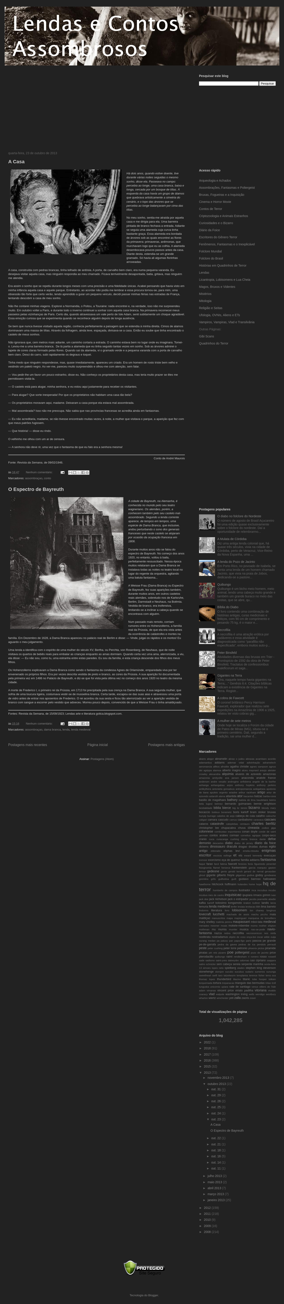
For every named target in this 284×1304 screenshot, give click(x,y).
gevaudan (270, 871)
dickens (204, 846)
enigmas (269, 850)
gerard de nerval (254, 871)
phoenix (252, 948)
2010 (208, 1219)
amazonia (204, 778)
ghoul (202, 875)
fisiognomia (205, 867)
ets (240, 855)
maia (273, 914)
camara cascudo (218, 819)
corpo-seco (269, 835)
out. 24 (216, 1113)
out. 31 (216, 1089)
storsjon (219, 971)
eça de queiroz (231, 860)
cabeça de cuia (245, 815)
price (273, 952)
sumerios (260, 971)
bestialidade (205, 808)
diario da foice (265, 843)
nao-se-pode (258, 929)
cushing (234, 839)
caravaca (258, 819)
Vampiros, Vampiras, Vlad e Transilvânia (226, 322)
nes (266, 933)
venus (255, 986)
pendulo (261, 944)
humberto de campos (225, 890)
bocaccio (204, 812)
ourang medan (207, 940)
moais (224, 925)
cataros (203, 823)
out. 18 (216, 1150)
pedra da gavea (227, 944)
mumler (233, 929)
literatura (216, 910)
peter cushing (215, 948)
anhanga (204, 785)
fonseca (225, 867)
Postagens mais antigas (166, 745)
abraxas (250, 759)
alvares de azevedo (248, 774)
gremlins (203, 879)
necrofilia (238, 933)
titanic (246, 979)
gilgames (241, 875)
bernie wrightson (265, 803)
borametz (226, 812)
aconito (272, 759)
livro (227, 910)
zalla (237, 998)
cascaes (270, 819)
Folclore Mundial (210, 251)
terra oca (271, 975)
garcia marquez (258, 867)
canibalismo (245, 819)
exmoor (203, 860)
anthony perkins (266, 785)
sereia (236, 964)
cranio (203, 839)
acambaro (261, 759)
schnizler (211, 964)
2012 (208, 1208)
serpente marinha (252, 964)
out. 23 (216, 1119)
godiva (250, 875)
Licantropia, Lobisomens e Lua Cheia (224, 279)
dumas (263, 846)
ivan (273, 895)
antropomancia (244, 789)
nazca (218, 933)
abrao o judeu (237, 759)
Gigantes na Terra (229, 675)
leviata (241, 906)
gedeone (213, 871)
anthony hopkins (244, 785)
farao (209, 863)
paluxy (224, 940)
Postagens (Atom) (102, 759)
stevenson (269, 967)
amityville (217, 778)
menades (204, 925)
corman (234, 835)
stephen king (254, 967)
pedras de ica (247, 944)
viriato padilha (244, 990)
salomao (244, 960)
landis (265, 902)
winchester (222, 998)
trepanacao (228, 983)
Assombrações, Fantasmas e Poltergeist (227, 187)
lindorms (203, 910)
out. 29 (216, 1095)
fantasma (268, 860)
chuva (242, 827)
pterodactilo (206, 956)
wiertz (212, 998)
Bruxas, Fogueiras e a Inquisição (221, 194)
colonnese (206, 831)
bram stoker (258, 812)
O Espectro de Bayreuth (36, 489)
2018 (208, 1048)
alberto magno (231, 770)
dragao (243, 846)
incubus (203, 895)
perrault (271, 944)
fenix (250, 864)
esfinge (228, 855)
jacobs (252, 899)
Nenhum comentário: (39, 472)
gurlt (233, 879)
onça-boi (251, 937)
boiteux (216, 812)
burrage (211, 816)
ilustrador (244, 890)
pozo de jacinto (259, 952)
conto (47, 478)
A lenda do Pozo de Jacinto (236, 562)
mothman (204, 929)
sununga (271, 971)
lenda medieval (80, 729)
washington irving (236, 994)
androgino (233, 781)
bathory (232, 800)
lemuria (203, 906)
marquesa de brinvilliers (262, 918)
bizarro (254, 808)
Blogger (153, 1295)
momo (254, 925)
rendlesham (240, 956)
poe (230, 952)
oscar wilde (263, 937)
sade (201, 960)
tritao (268, 983)
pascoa (257, 940)
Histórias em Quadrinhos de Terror (223, 265)
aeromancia (205, 766)
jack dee (203, 899)
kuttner (256, 903)
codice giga (269, 828)
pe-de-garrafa (207, 944)
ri (248, 956)
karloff (210, 903)
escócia (217, 855)
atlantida (231, 796)
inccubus (262, 890)
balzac (258, 796)
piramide (270, 948)
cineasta (253, 827)
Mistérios (205, 294)
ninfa (273, 933)
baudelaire (262, 800)
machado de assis (238, 914)
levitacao (250, 906)
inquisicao (233, 895)
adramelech (269, 762)
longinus (271, 910)
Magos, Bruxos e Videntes (217, 286)
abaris (202, 759)
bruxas (271, 812)
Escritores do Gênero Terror (218, 237)
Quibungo (224, 584)
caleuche (271, 816)
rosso (263, 956)
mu (214, 929)
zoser (253, 998)
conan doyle (249, 831)
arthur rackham (247, 792)
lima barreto (268, 906)
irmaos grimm (261, 895)
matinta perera (224, 922)
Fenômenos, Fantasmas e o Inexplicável (227, 244)
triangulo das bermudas (249, 983)
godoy (259, 875)
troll (274, 983)
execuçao (270, 855)
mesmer (215, 925)
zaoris (245, 998)
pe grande (269, 940)
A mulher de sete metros (234, 721)
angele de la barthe (264, 781)
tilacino (237, 979)
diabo (229, 843)
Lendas (204, 272)
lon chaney (257, 910)
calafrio (260, 815)
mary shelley (207, 921)
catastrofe (217, 823)
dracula (232, 846)
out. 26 (216, 1101)
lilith (258, 906)
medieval (269, 921)
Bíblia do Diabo (228, 607)
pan (231, 940)
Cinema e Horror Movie (215, 202)
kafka (202, 902)
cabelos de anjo (226, 816)
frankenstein (239, 867)
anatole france (266, 777)
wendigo (260, 994)
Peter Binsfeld (227, 652)
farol (216, 864)
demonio (205, 843)
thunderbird (224, 979)
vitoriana (260, 990)
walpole (220, 994)
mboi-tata (256, 921)
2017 (208, 1054)
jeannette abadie (266, 899)
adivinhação (253, 762)
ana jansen (232, 778)
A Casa (16, 161)
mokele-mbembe (239, 925)
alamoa (217, 770)
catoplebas (232, 824)
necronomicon (254, 933)
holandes (243, 884)
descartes (218, 843)
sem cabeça (224, 964)
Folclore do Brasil (211, 258)
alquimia (228, 774)
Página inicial (97, 745)
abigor (210, 759)
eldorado (216, 851)
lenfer (234, 906)
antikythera (205, 789)
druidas (253, 846)
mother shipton (267, 925)
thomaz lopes (207, 979)
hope (259, 884)
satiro (202, 964)
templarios (242, 975)
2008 (208, 1232)
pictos (261, 948)
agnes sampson (259, 766)
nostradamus (220, 937)
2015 (208, 1066)
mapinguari (240, 918)
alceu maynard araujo (254, 770)
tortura (217, 983)
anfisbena (245, 781)
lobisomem (239, 910)
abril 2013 (214, 1188)
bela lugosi (205, 803)
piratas (203, 952)
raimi (229, 956)
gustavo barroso (250, 879)
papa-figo (239, 940)
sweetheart (205, 975)
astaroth (213, 796)
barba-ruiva (269, 796)
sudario (249, 971)
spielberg (230, 967)
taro (220, 975)
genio (224, 871)
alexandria (215, 774)
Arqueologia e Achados (215, 180)
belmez (219, 803)
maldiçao (204, 918)
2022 (208, 1042)
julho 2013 (215, 1176)
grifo (213, 879)
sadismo (210, 960)
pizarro (222, 952)
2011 (208, 1214)
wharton (203, 998)
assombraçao (33, 478)
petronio (242, 948)
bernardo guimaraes (238, 803)
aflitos (216, 766)
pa (218, 940)
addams (220, 762)
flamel (216, 867)
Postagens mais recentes (27, 745)
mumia (222, 929)
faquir (202, 864)
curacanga (222, 839)
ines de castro (216, 895)
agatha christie (239, 766)
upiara (224, 986)
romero (254, 956)
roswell (272, 956)
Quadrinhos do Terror (213, 343)
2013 (208, 1072)
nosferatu (205, 937)
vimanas (211, 990)
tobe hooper (259, 979)
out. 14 (216, 1162)
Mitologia (205, 301)
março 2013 (216, 1194)
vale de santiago (239, 986)
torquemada (205, 983)
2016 (208, 1060)
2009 (208, 1226)
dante (263, 839)
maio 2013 (215, 1182)
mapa (230, 918)
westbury (271, 994)
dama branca (52, 729)
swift (214, 975)
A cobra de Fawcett (230, 698)
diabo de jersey (244, 843)
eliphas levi (231, 850)
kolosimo (221, 902)
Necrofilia (223, 630)
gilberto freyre (225, 875)
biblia (217, 808)
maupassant (241, 921)
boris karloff (240, 812)
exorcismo (214, 860)
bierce (226, 808)
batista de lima (247, 800)
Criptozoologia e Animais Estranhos (223, 216)
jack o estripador (238, 899)
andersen (204, 781)
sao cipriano (258, 960)
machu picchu (259, 914)
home (252, 884)
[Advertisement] (96, 108)
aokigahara (259, 789)
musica (244, 929)
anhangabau (218, 785)
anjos (230, 785)
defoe (272, 839)
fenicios (242, 864)
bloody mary (269, 808)
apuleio (214, 792)
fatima (223, 864)
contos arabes (218, 835)
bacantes (249, 796)
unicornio (215, 986)
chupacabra (228, 827)
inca (254, 890)
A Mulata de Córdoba (232, 539)
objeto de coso (237, 937)
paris (248, 940)
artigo (261, 792)
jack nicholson (218, 899)
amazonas (269, 774)
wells (251, 994)
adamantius (205, 762)
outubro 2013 (217, 1084)
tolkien (272, 979)
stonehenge (206, 971)
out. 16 (216, 1156)
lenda (65, 729)
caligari (203, 819)
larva (273, 903)
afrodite (225, 766)
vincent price (225, 990)
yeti (231, 998)
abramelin (221, 758)
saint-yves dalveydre (227, 960)
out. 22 (216, 1138)
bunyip (202, 816)
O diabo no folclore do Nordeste (239, 516)
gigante (210, 875)
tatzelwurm (230, 975)
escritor (205, 855)
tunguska (204, 986)
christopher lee (209, 827)
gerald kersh (235, 871)
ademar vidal (236, 762)
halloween (269, 879)
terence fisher (256, 975)
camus (233, 819)
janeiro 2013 (216, 1200)
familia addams (250, 860)
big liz (235, 808)
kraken (247, 903)
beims (272, 800)
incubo (272, 890)
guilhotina (223, 879)
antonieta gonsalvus (223, 789)
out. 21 (216, 1144)
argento (223, 792)
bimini (244, 808)
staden (241, 968)
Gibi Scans (206, 336)
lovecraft (205, 914)
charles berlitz (264, 823)
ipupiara (247, 895)
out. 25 (216, 1107)
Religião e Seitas (210, 308)
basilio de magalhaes (212, 800)
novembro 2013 (218, 1077)
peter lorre (229, 948)
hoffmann (230, 884)
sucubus (239, 971)
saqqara (271, 960)
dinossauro (217, 846)
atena (222, 796)
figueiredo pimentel (265, 864)
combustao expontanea (228, 831)
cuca (211, 839)
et (235, 855)
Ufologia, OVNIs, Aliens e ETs (219, 315)
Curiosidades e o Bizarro (216, 223)
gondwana (270, 875)
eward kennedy (253, 855)
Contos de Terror (210, 209)
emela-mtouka (251, 851)
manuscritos (218, 918)
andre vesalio (218, 781)
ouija (273, 937)
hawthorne (205, 884)
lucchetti (218, 914)
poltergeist (242, 952)
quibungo (220, 956)
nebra (227, 933)
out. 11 (216, 1168)
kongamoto (235, 902)
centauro (245, 824)
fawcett (232, 863)
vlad (212, 994)
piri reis (213, 952)
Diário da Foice (209, 230)
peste (203, 948)
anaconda (247, 777)
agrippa (207, 770)
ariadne (233, 792)
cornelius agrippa (250, 835)
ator (240, 796)
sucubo (229, 971)
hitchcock (218, 884)
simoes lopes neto (213, 968)
